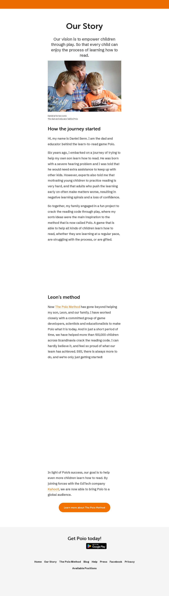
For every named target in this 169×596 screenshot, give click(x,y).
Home (38, 561)
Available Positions (84, 568)
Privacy (130, 561)
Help (95, 561)
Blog (86, 561)
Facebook (116, 561)
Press (103, 561)
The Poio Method (67, 307)
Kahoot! (53, 489)
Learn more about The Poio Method (84, 507)
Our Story (50, 561)
